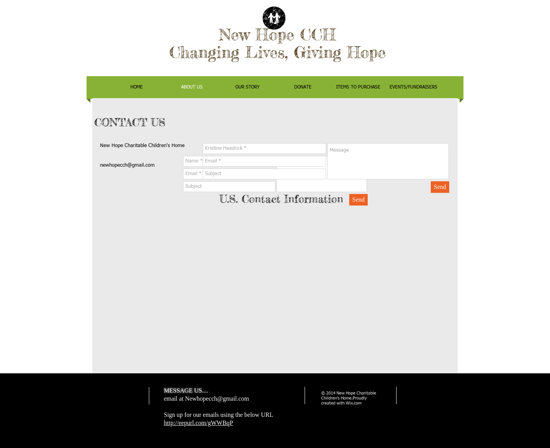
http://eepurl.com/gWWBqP (198, 423)
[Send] (440, 187)
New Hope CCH (277, 34)
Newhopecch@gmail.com (217, 398)
